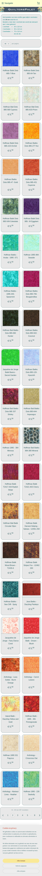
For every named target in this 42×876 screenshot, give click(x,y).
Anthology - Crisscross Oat (31, 756)
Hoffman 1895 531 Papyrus (10, 756)
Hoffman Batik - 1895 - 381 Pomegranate (31, 719)
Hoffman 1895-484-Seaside (31, 256)
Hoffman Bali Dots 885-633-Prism (31, 108)
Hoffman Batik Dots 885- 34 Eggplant (31, 219)
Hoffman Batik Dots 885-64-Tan (31, 72)
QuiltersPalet (9, 856)
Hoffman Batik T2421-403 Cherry (31, 485)
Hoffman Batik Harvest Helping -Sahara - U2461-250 (31, 526)
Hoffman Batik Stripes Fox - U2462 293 (31, 565)
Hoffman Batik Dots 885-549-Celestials (10, 219)
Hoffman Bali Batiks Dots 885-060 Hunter (10, 333)
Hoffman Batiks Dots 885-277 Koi (31, 144)
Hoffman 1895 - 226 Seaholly (31, 793)
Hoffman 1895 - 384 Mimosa (10, 449)
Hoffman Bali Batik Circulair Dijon (10, 524)
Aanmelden (8, 848)
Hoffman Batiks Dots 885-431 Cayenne (31, 182)
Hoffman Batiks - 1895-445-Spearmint (10, 294)
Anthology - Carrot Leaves (31, 678)
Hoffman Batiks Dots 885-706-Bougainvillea (31, 294)
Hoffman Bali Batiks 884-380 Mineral (31, 449)
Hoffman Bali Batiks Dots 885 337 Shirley (10, 411)
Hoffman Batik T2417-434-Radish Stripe (10, 487)
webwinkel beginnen (32, 868)
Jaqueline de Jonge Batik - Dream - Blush (31, 640)
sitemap (21, 868)
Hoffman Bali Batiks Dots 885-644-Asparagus (31, 411)
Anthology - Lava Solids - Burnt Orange (10, 680)
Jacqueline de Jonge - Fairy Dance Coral (10, 640)
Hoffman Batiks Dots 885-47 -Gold (10, 180)
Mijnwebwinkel (24, 871)
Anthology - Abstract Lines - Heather (10, 793)
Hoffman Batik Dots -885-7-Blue (10, 72)
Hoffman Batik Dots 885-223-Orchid (10, 144)
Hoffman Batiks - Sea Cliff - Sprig (10, 602)
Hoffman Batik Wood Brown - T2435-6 (10, 565)
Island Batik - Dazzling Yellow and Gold (10, 719)
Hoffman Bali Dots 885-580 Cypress (10, 108)
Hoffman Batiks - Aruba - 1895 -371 (10, 256)
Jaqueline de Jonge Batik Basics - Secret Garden (10, 372)
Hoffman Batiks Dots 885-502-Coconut (31, 333)
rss (25, 868)
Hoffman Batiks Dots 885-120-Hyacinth (31, 372)
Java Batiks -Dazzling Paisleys (31, 602)
